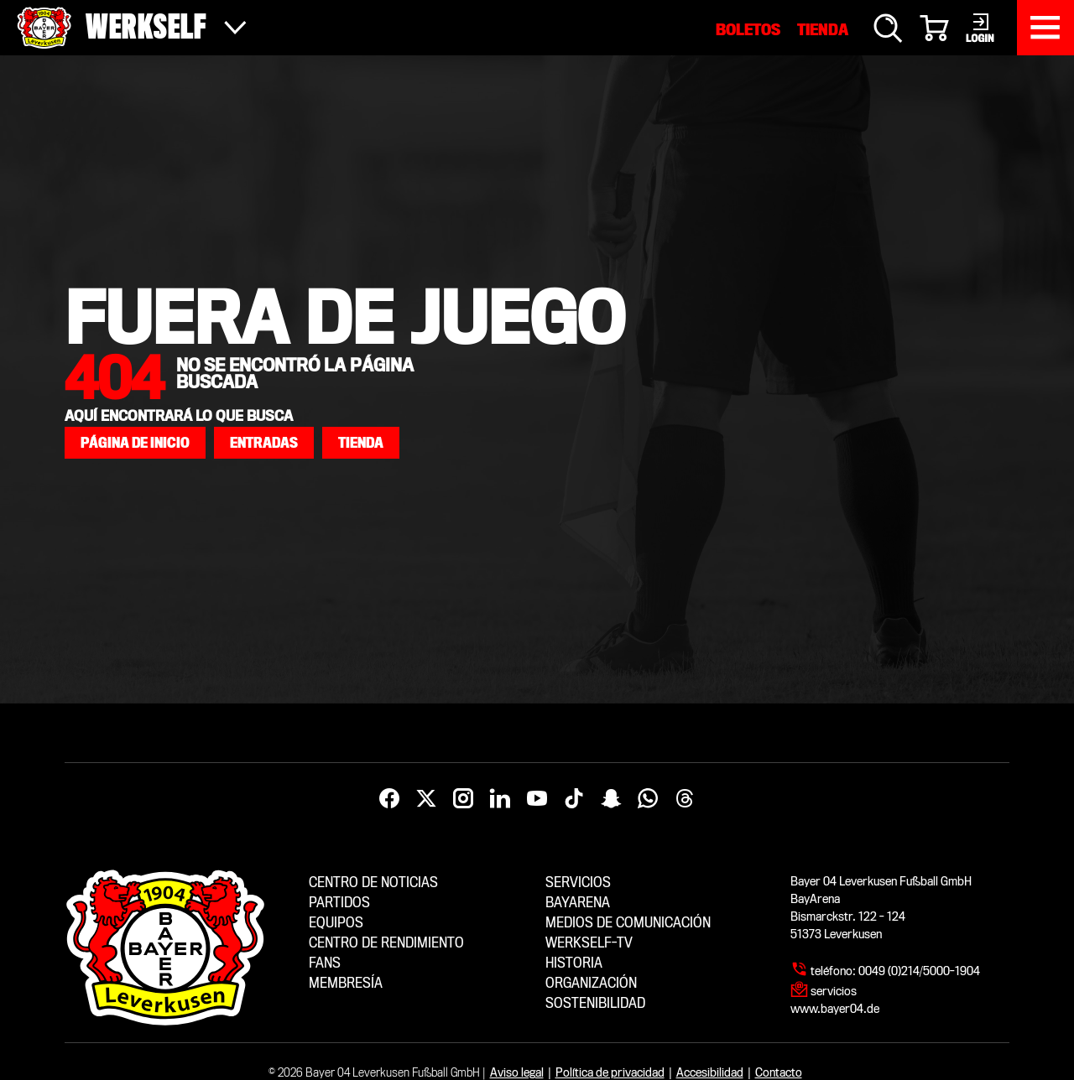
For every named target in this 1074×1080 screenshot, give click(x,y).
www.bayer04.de (834, 1008)
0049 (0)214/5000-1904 (919, 971)
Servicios (578, 882)
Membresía (346, 983)
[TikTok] (573, 799)
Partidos (339, 903)
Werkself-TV (589, 943)
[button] (135, 443)
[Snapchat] (610, 799)
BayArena (577, 903)
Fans (325, 963)
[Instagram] (463, 799)
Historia (573, 963)
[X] (426, 799)
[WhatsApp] (647, 799)
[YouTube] (537, 799)
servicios (834, 991)
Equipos (336, 923)
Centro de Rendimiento (386, 943)
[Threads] (684, 799)
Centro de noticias (373, 882)
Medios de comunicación (628, 923)
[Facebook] (389, 799)
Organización (591, 983)
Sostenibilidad (595, 1003)
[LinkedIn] (500, 799)
